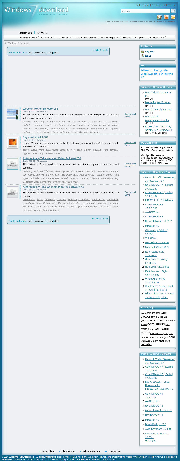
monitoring (38, 121)
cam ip (168, 320)
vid (42, 174)
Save (127, 116)
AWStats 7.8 (152, 211)
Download (130, 114)
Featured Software (28, 37)
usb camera (29, 199)
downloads (39, 52)
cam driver (153, 337)
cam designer (153, 313)
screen (37, 206)
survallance (29, 203)
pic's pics (61, 199)
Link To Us (169, 5)
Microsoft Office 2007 (157, 247)
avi (24, 174)
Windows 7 (66, 150)
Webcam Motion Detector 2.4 (40, 108)
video (87, 171)
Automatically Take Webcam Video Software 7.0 (52, 158)
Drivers (42, 32)
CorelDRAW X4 (154, 216)
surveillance (82, 128)
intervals (94, 178)
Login (148, 55)
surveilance (112, 199)
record (64, 178)
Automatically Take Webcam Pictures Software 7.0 (53, 186)
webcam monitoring (99, 125)
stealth (57, 153)
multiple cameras (32, 125)
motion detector (76, 125)
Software (25, 32)
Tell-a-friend (142, 5)
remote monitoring (55, 125)
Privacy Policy (91, 451)
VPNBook (150, 441)
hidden (87, 150)
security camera (74, 171)
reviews (27, 121)
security (54, 128)
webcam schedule (55, 121)
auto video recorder (83, 174)
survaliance (84, 199)
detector (74, 178)
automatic (91, 203)
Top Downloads (64, 37)
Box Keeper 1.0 (154, 415)
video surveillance (49, 132)
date (56, 52)
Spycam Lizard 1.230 (35, 137)
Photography (50, 203)
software (114, 150)
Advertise (48, 451)
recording (67, 181)
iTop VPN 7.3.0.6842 (157, 266)
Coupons (139, 37)
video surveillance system (47, 181)
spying (79, 206)
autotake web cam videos (44, 178)
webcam (78, 150)
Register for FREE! (158, 163)
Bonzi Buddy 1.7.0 (155, 424)
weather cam (98, 199)
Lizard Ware (37, 150)
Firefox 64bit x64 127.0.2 (159, 199)
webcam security (69, 132)
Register (149, 51)
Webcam (94, 132)
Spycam (97, 150)
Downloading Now (109, 37)
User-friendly (29, 210)
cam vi (143, 313)
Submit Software (156, 37)
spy (41, 153)
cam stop (153, 320)
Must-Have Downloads (86, 37)
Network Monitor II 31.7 (158, 221)
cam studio (156, 324)
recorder (100, 174)
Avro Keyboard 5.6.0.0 (158, 428)
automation (107, 178)
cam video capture (159, 333)
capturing (28, 171)
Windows (83, 132)
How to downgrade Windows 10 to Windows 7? (157, 74)
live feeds (60, 206)
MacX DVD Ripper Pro (158, 109)
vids (75, 181)
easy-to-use (33, 174)
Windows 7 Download (19, 43)
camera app (112, 171)
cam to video (157, 317)
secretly (75, 203)
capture (84, 178)
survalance (43, 210)
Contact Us (114, 451)
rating (50, 52)
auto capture (98, 171)
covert (26, 150)
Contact (156, 5)
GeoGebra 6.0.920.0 (157, 242)
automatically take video (59, 174)
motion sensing (31, 132)
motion (109, 174)
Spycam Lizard (30, 153)
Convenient (64, 203)
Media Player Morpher (158, 102)
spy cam (114, 128)
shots (39, 203)
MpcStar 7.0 (152, 225)
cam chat (158, 340)
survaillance (105, 206)
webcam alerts (67, 128)
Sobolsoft (28, 181)
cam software (95, 121)
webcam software (99, 128)
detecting (60, 171)
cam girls (163, 337)
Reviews (127, 37)
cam (105, 150)
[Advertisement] (34, 81)
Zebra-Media (112, 121)
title (30, 52)
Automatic (50, 199)
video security (41, 128)
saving (70, 206)
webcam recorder (77, 121)
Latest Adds (46, 37)
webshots (55, 210)
